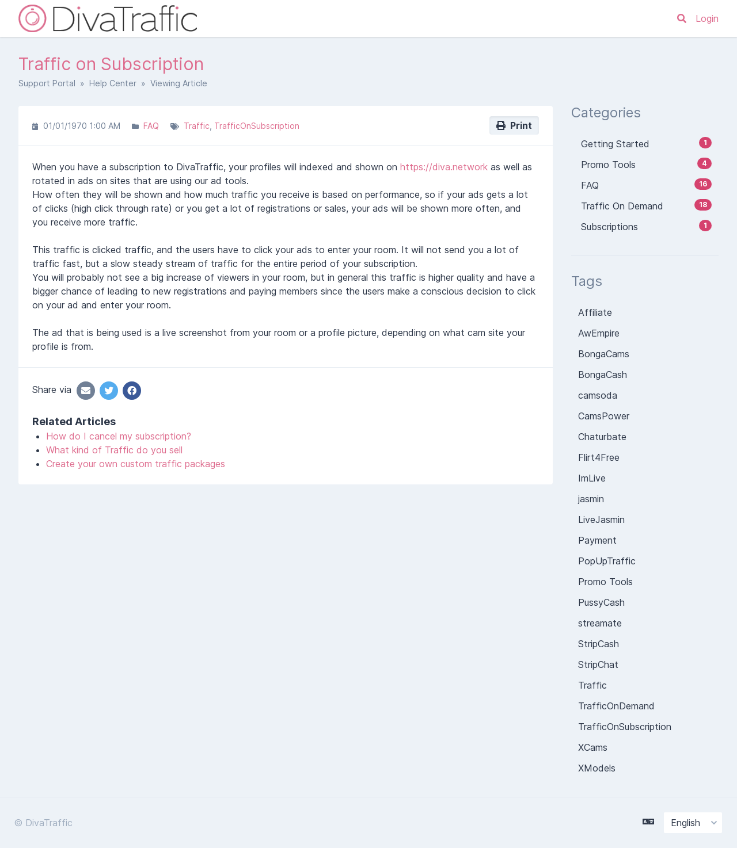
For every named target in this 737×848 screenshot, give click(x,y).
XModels (597, 768)
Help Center (112, 83)
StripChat (598, 664)
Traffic (197, 126)
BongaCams (603, 354)
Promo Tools (605, 581)
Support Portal (46, 83)
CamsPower (603, 416)
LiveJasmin (601, 519)
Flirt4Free (599, 457)
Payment (597, 540)
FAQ (151, 126)
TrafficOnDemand (616, 706)
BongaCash (602, 374)
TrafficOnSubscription (256, 126)
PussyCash (601, 602)
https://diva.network (444, 167)
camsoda (597, 395)
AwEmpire (599, 333)
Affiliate (595, 312)
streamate (600, 623)
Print (514, 125)
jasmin (591, 499)
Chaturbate (602, 436)
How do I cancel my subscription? (118, 436)
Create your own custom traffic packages (135, 463)
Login (707, 18)
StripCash (598, 644)
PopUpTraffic (607, 561)
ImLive (592, 478)
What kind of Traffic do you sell (114, 450)
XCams (592, 747)
